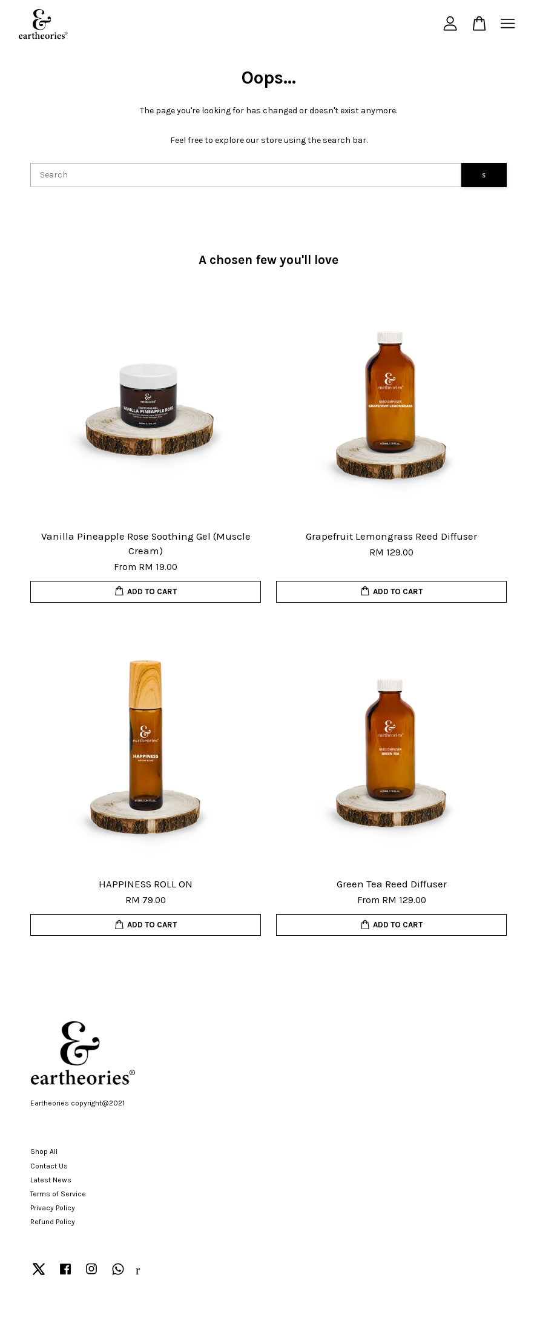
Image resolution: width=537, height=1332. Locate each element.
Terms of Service (58, 1194)
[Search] (245, 175)
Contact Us (49, 1166)
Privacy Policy (52, 1208)
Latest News (50, 1180)
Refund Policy (52, 1222)
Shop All (44, 1151)
